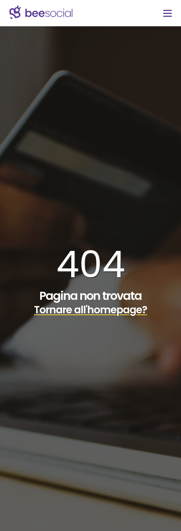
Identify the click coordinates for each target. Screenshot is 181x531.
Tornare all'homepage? (90, 310)
